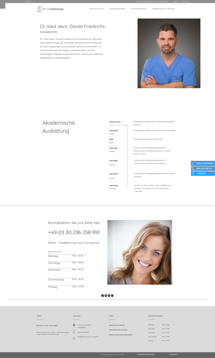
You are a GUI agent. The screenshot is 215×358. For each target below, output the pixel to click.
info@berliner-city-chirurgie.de (79, 242)
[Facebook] (102, 295)
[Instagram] (112, 295)
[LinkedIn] (109, 295)
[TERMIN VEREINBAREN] (203, 163)
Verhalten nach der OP (116, 325)
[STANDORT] (203, 173)
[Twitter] (106, 295)
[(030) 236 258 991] (203, 168)
